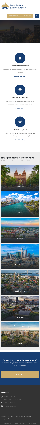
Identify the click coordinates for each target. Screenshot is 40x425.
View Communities (20, 76)
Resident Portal (13, 16)
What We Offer (20, 140)
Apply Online (27, 16)
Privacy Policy (8, 423)
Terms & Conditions (20, 423)
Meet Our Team (20, 108)
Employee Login (32, 423)
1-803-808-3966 (9, 403)
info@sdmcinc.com (10, 406)
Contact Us (20, 374)
